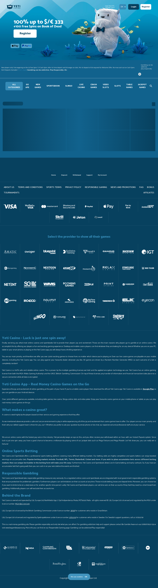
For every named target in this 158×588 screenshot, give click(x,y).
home (53, 175)
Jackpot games (142, 86)
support (89, 175)
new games (38, 86)
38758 (73, 510)
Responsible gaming (96, 187)
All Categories (14, 86)
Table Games (129, 86)
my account (102, 175)
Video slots (106, 86)
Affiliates (148, 193)
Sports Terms (54, 187)
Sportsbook (53, 86)
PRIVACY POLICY (73, 187)
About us (9, 187)
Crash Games (93, 86)
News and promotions (123, 187)
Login (133, 6)
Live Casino (81, 86)
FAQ (141, 187)
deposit (64, 175)
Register (146, 6)
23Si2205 (72, 517)
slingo (68, 86)
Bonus (150, 187)
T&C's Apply (22, 70)
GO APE (27, 86)
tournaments (11, 193)
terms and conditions (30, 187)
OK (86, 577)
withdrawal (77, 175)
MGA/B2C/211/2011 (22, 504)
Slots (117, 86)
